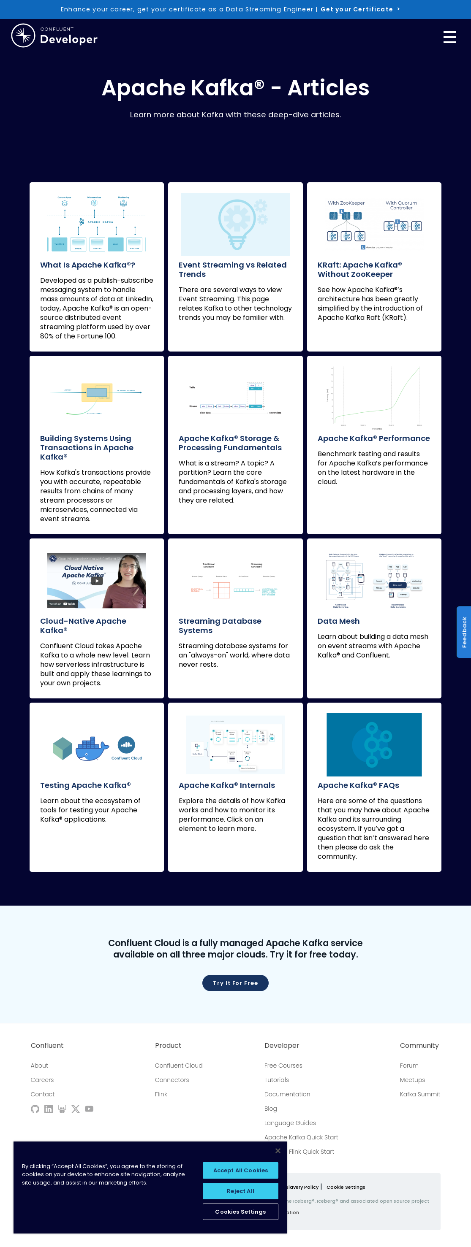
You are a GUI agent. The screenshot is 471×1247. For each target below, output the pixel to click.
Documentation (287, 1094)
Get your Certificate (357, 9)
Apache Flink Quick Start (299, 1151)
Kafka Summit (420, 1094)
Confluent (47, 1045)
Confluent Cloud (179, 1065)
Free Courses (283, 1065)
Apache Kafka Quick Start (301, 1137)
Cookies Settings (240, 1212)
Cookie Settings (346, 1187)
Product (168, 1045)
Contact (43, 1094)
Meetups (412, 1080)
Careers (42, 1080)
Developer (281, 1045)
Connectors (172, 1080)
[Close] (277, 1150)
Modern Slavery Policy (292, 1187)
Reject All (240, 1191)
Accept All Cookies (240, 1170)
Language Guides (290, 1123)
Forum (409, 1065)
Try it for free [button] (235, 983)
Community (419, 1045)
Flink (161, 1094)
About (39, 1065)
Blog (270, 1108)
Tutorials (276, 1080)
